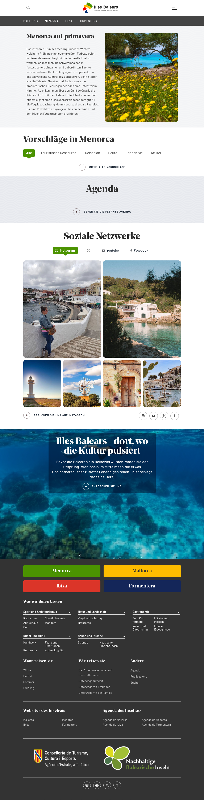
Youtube (110, 250)
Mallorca (28, 719)
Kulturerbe (30, 650)
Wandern (50, 622)
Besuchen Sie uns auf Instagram (59, 415)
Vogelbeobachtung (90, 618)
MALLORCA (31, 21)
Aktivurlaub (30, 622)
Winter (27, 670)
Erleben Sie (134, 153)
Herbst (27, 676)
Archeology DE (54, 650)
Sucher (135, 682)
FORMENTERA (88, 21)
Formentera (69, 724)
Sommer (28, 682)
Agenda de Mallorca (115, 719)
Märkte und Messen (161, 620)
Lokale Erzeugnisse (162, 627)
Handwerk (29, 642)
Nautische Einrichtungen (109, 644)
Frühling (28, 688)
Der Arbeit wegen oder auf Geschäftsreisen (95, 672)
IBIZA (68, 21)
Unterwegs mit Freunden (94, 686)
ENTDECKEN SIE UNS (107, 486)
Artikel (156, 153)
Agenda (135, 670)
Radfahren (30, 618)
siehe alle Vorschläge (107, 167)
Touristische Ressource (58, 153)
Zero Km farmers (138, 620)
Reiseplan (92, 153)
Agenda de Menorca (154, 719)
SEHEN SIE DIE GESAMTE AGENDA (107, 211)
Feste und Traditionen (52, 644)
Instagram (65, 250)
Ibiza (26, 724)
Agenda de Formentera (156, 724)
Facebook (139, 250)
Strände (83, 642)
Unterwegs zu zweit (91, 681)
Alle (29, 153)
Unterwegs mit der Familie (95, 692)
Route (112, 153)
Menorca (67, 719)
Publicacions (138, 676)
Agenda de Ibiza (113, 724)
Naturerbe (84, 622)
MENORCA (52, 21)
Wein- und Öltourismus (141, 627)
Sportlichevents (55, 618)
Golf (26, 627)
